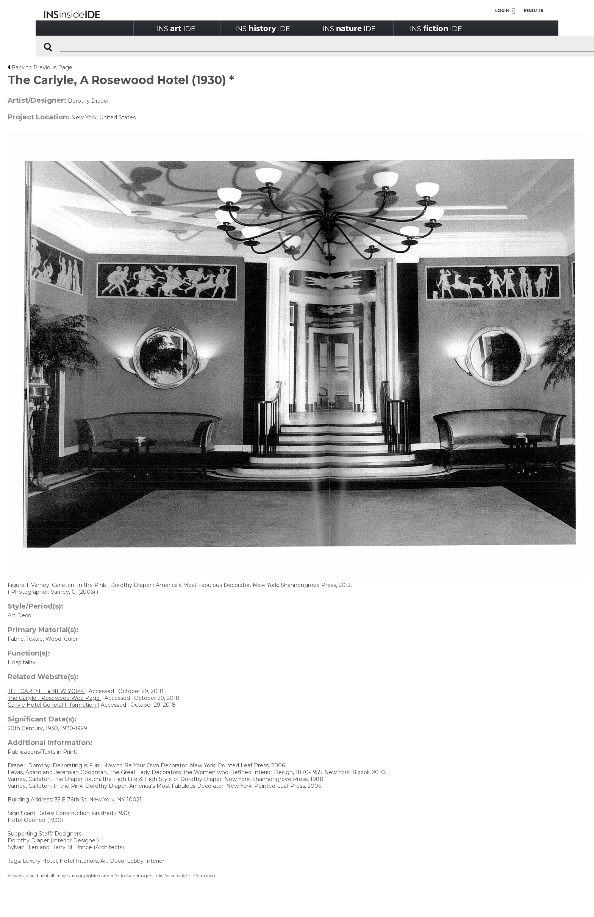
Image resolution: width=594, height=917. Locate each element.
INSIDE (176, 28)
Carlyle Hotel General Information (52, 704)
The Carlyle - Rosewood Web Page (54, 698)
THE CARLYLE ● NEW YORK (46, 691)
